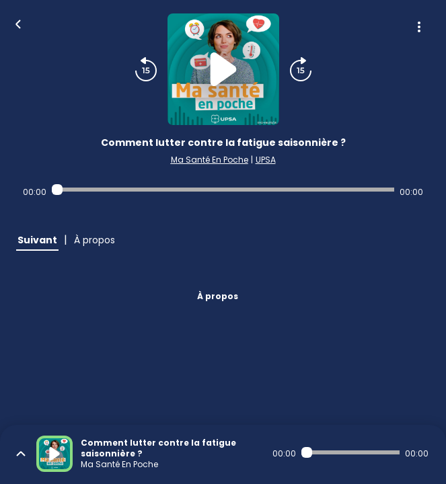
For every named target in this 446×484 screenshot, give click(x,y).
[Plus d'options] (419, 26)
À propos (217, 296)
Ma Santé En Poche (209, 159)
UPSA (266, 159)
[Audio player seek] (223, 189)
